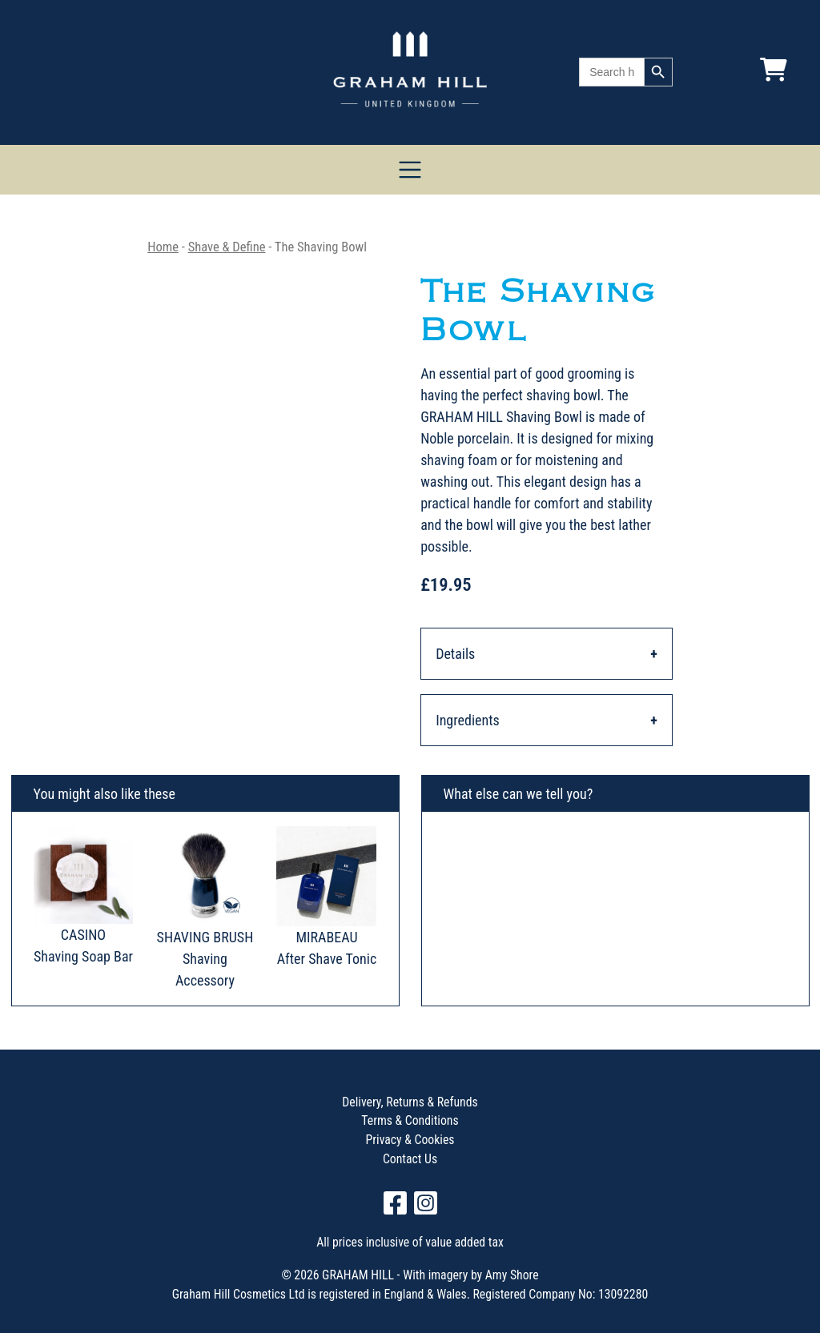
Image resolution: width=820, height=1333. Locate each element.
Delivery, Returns (384, 1102)
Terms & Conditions (409, 1120)
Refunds (456, 1102)
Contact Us (410, 1158)
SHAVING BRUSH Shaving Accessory (205, 959)
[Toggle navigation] (410, 170)
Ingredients (468, 720)
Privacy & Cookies (410, 1139)
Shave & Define (227, 247)
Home (163, 247)
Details (455, 653)
